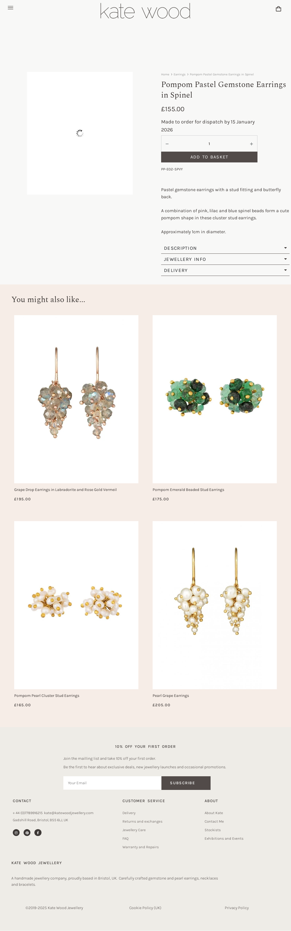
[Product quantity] (209, 144)
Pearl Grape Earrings (171, 695)
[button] (10, 8)
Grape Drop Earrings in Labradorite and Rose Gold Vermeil (65, 489)
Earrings (180, 74)
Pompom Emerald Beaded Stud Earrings (188, 489)
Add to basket (209, 157)
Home (165, 74)
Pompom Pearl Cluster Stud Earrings (46, 695)
